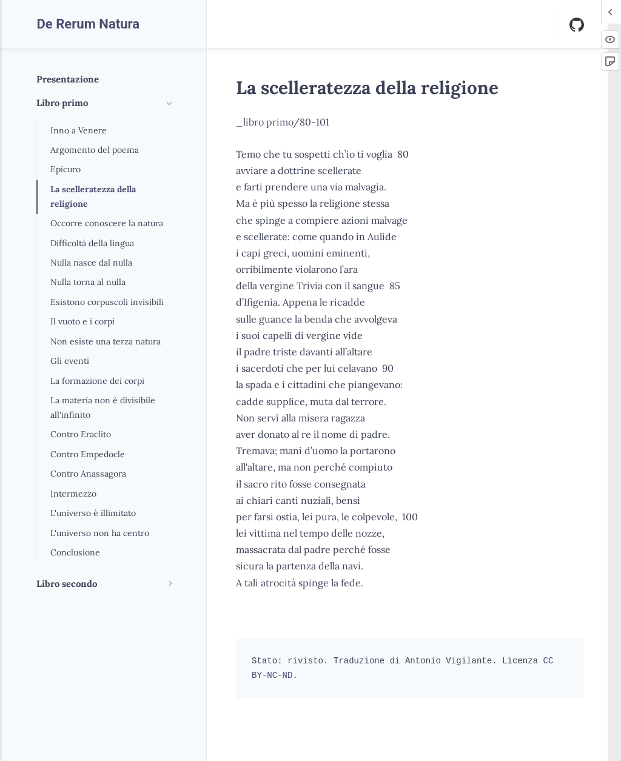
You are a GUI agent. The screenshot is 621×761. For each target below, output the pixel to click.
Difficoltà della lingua (92, 243)
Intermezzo (73, 493)
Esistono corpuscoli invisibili (107, 302)
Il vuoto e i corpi (82, 321)
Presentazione (67, 79)
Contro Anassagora (88, 473)
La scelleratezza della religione (93, 196)
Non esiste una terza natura (105, 341)
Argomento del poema (94, 149)
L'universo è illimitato (93, 513)
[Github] (576, 24)
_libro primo (264, 122)
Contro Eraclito (80, 434)
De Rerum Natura (87, 24)
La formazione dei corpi (97, 380)
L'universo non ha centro (99, 533)
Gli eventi (69, 360)
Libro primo (62, 103)
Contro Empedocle (87, 454)
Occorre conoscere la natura (106, 223)
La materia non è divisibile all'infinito (102, 407)
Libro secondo (66, 583)
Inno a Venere (78, 130)
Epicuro (65, 169)
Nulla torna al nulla (88, 282)
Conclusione (75, 552)
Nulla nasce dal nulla (91, 262)
